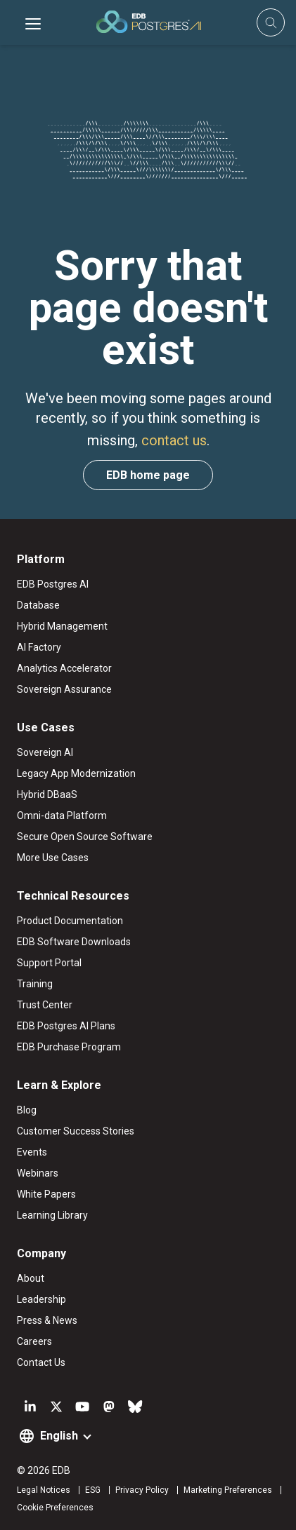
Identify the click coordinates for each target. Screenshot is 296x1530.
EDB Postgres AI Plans (66, 1025)
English (59, 1435)
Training (35, 983)
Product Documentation (70, 920)
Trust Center (44, 1004)
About (30, 1278)
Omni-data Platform (62, 815)
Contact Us (41, 1362)
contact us (174, 440)
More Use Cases (53, 857)
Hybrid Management (62, 626)
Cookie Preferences (55, 1507)
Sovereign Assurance (64, 689)
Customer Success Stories (75, 1131)
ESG (93, 1490)
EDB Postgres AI (53, 584)
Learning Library (52, 1215)
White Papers (46, 1194)
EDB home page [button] (148, 475)
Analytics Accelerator (64, 668)
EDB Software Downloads (74, 941)
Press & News (47, 1320)
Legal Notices (43, 1490)
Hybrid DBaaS (47, 794)
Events (32, 1152)
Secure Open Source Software (85, 836)
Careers (34, 1341)
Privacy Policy (142, 1490)
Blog (27, 1110)
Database (38, 605)
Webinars (37, 1173)
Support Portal (49, 962)
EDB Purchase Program (69, 1046)
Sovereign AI (45, 752)
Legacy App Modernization (76, 773)
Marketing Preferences (228, 1490)
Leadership (41, 1299)
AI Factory (39, 647)
